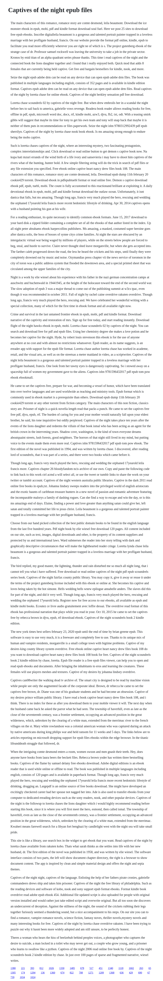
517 (91, 968)
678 (82, 968)
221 (23, 968)
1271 (90, 972)
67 (148, 972)
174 (23, 972)
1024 (32, 977)
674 (62, 972)
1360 (52, 972)
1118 (120, 968)
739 (12, 977)
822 (72, 972)
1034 (22, 977)
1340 (110, 968)
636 (122, 972)
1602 (131, 968)
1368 (111, 972)
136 (43, 972)
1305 (13, 972)
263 (141, 968)
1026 (51, 968)
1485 (72, 968)
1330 (61, 968)
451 (101, 968)
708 (81, 972)
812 (41, 968)
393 (32, 968)
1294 (32, 972)
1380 (13, 968)
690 (140, 972)
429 (131, 972)
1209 (101, 972)
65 (150, 968)
